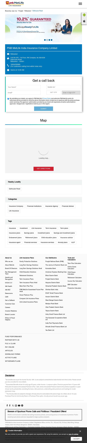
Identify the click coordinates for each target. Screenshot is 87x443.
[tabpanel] (43, 28)
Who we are (9, 261)
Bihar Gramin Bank (51, 275)
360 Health (8, 286)
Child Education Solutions (27, 272)
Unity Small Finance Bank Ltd (55, 314)
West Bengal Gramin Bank (54, 300)
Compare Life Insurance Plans (29, 298)
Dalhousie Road (14, 189)
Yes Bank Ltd (49, 330)
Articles (9, 350)
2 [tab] (46, 39)
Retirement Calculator (75, 277)
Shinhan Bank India (51, 289)
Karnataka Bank (50, 268)
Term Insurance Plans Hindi (28, 282)
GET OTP (53, 92)
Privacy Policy (47, 98)
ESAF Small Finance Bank (54, 293)
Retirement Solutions (26, 275)
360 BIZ (7, 290)
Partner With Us (12, 340)
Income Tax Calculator (75, 281)
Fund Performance (13, 336)
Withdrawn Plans (12, 361)
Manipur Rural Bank (51, 303)
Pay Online (9, 347)
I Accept (76, 439)
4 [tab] (51, 39)
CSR (6, 297)
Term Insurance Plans (26, 279)
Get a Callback (10, 300)
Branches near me (11, 11)
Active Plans (11, 357)
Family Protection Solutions (28, 261)
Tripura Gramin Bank (52, 311)
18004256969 (15, 64)
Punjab (20, 11)
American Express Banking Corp (56, 272)
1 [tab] (44, 39)
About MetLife (9, 265)
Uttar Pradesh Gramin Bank (54, 307)
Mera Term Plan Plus (26, 286)
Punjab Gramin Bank (52, 279)
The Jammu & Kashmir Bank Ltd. (56, 265)
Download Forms (12, 354)
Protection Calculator (74, 288)
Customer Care (10, 304)
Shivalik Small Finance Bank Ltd (56, 326)
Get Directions (43, 168)
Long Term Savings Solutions (28, 265)
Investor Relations (11, 311)
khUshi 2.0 (8, 283)
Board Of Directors (11, 268)
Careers (7, 307)
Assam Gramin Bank (52, 296)
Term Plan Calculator (74, 263)
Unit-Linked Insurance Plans (28, 302)
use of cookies (73, 434)
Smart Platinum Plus (26, 295)
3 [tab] (49, 39)
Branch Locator (10, 314)
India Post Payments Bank (54, 323)
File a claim (10, 343)
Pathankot (28, 11)
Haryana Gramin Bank (52, 282)
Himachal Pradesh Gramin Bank (55, 286)
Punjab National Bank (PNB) (54, 261)
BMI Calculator (72, 284)
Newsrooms (9, 293)
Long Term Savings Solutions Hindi (30, 268)
